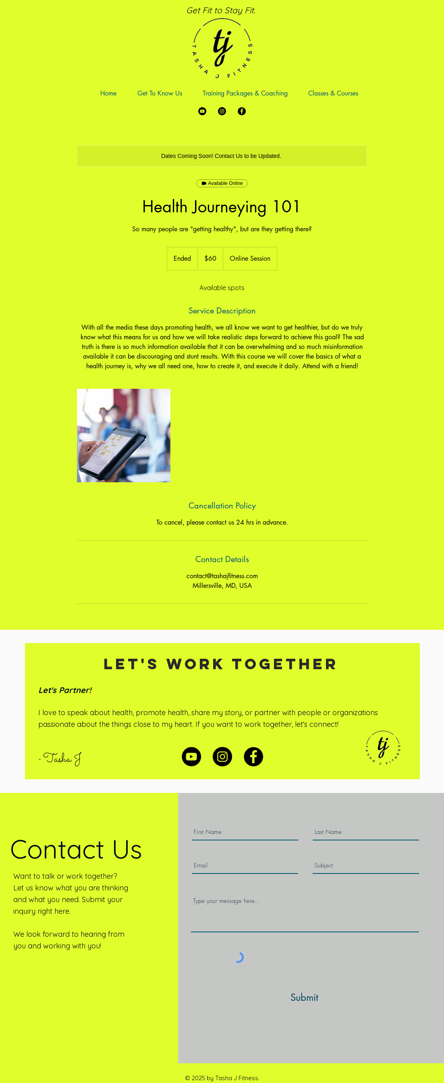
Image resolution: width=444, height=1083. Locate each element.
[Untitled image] (123, 435)
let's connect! (316, 724)
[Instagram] (222, 111)
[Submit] (304, 997)
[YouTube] (202, 111)
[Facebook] (242, 111)
